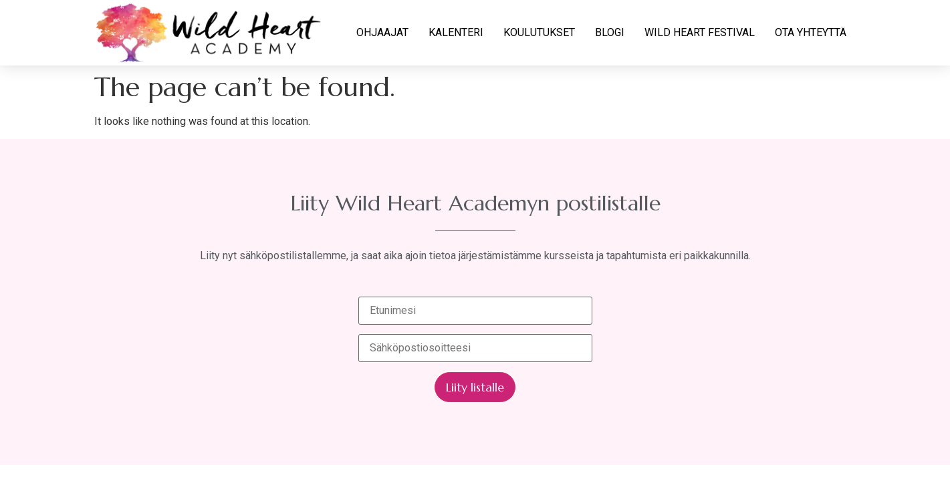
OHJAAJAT (382, 32)
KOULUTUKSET (539, 32)
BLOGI (609, 32)
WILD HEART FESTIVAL (699, 32)
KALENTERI (456, 32)
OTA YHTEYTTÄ (810, 32)
